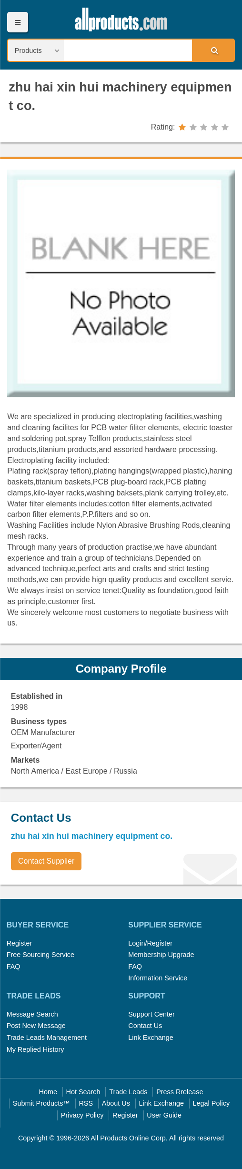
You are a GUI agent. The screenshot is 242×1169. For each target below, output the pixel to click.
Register (19, 943)
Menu (17, 22)
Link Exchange (150, 1037)
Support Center (151, 1014)
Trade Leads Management (47, 1037)
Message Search (32, 1014)
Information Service (157, 978)
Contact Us (145, 1025)
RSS (86, 1103)
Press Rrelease (179, 1092)
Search (213, 50)
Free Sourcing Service (40, 954)
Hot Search (83, 1092)
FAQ (13, 966)
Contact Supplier (46, 861)
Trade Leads (128, 1092)
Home (48, 1092)
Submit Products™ (41, 1103)
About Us (116, 1103)
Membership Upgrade (161, 954)
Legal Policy (211, 1103)
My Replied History (35, 1049)
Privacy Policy (82, 1115)
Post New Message (36, 1025)
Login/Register (150, 943)
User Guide (164, 1115)
